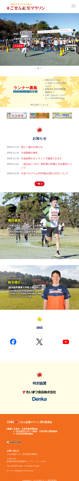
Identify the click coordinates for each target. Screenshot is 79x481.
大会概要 (18, 46)
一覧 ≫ (39, 184)
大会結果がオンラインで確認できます (41, 158)
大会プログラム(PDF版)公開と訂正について (44, 173)
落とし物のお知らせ (32, 147)
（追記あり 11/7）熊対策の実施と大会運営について (46, 166)
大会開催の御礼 (29, 152)
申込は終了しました (39, 105)
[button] (38, 68)
